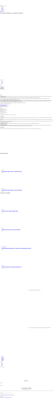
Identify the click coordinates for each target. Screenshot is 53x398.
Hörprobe (1, 88)
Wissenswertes (2, 116)
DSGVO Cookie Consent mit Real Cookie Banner (5, 397)
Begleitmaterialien (2, 127)
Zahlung (2, 359)
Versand (2, 360)
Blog (2, 8)
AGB (2, 357)
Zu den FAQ (31, 291)
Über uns (3, 7)
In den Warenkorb (2, 87)
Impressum (3, 358)
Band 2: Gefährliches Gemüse (3, 105)
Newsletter (3, 356)
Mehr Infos (30, 329)
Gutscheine (3, 9)
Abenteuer (1, 11)
